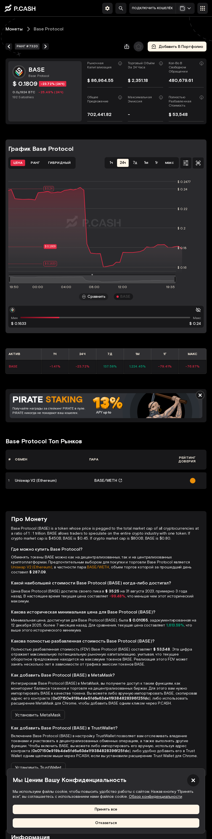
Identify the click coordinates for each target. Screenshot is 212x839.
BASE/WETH (98, 567)
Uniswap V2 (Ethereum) (31, 567)
